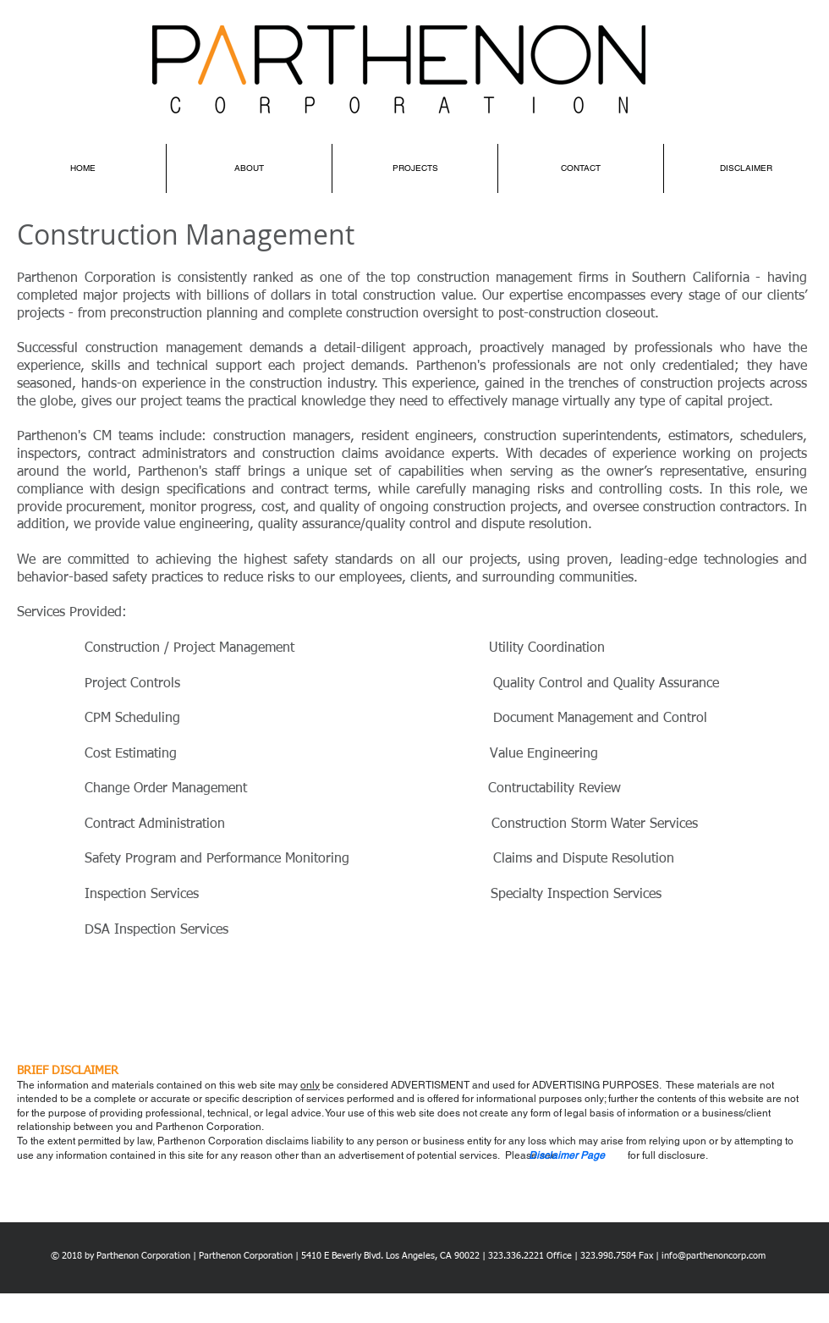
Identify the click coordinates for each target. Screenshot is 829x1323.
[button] (567, 1155)
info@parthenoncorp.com (714, 1255)
